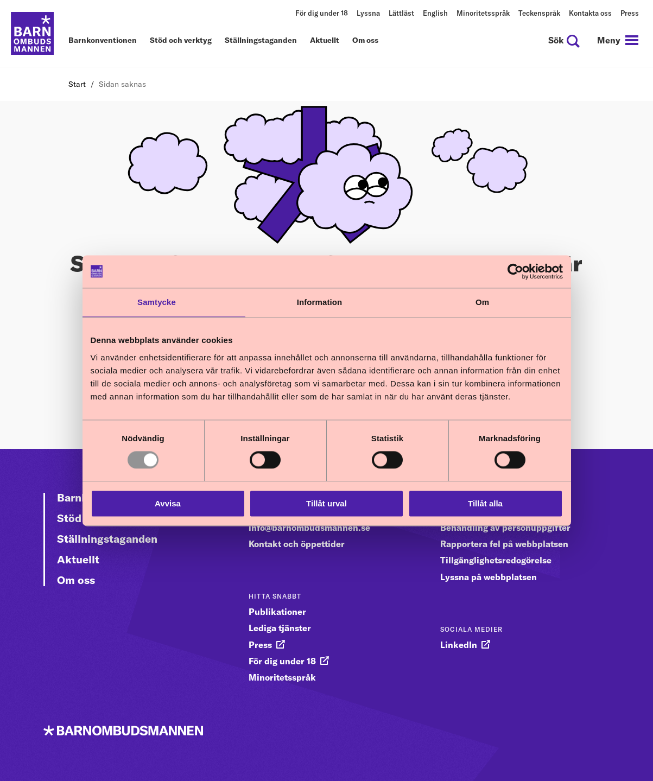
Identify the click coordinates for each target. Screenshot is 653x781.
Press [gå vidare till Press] (260, 644)
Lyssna (368, 13)
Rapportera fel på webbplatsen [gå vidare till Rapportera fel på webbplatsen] (504, 543)
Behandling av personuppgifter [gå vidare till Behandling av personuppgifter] (505, 527)
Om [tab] (482, 302)
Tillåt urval (326, 503)
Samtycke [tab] (156, 302)
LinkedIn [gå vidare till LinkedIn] (458, 644)
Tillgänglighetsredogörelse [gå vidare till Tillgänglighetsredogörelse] (495, 560)
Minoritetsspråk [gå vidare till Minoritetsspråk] (282, 677)
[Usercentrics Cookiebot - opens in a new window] (515, 271)
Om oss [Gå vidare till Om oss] (76, 580)
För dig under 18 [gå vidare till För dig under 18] (282, 661)
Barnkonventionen (102, 40)
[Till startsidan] (32, 33)
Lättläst (401, 13)
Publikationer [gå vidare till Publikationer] (277, 611)
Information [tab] (320, 302)
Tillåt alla (485, 503)
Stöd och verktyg (181, 40)
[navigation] (617, 40)
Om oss (365, 40)
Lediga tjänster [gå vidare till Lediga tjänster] (280, 628)
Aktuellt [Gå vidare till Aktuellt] (78, 559)
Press (629, 13)
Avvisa (168, 503)
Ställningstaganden (261, 40)
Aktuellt (324, 40)
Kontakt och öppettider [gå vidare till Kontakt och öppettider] (297, 543)
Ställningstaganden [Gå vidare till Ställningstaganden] (107, 538)
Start (77, 84)
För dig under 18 (321, 13)
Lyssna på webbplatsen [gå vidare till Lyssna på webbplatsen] (488, 577)
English (435, 13)
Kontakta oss (590, 13)
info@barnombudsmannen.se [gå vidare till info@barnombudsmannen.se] (309, 527)
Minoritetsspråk (483, 13)
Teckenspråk (539, 13)
